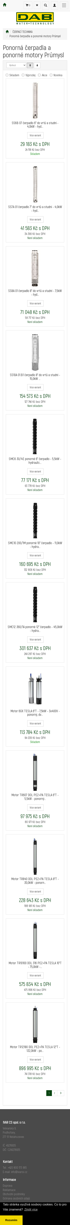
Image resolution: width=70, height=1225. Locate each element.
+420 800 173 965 (17, 1167)
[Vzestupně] (30, 65)
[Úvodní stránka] (7, 31)
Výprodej (30, 75)
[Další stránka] (60, 1093)
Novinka (58, 75)
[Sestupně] (37, 65)
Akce (44, 75)
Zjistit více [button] (31, 1209)
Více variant (35, 135)
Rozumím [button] (11, 1220)
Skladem (14, 75)
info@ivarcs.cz (19, 1172)
